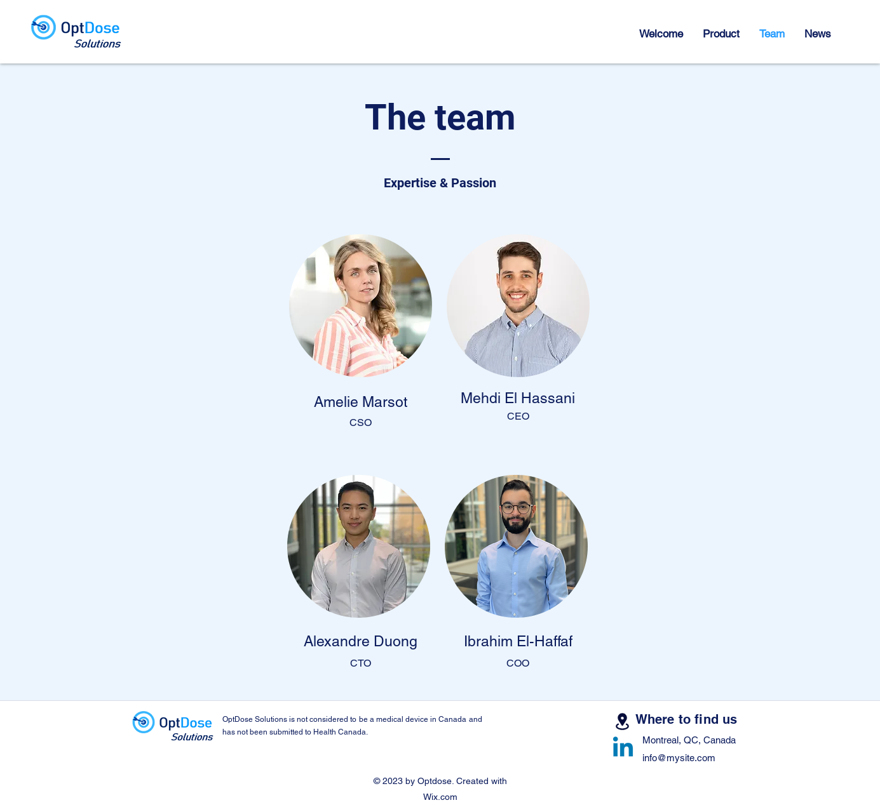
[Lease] (622, 721)
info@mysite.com (678, 757)
